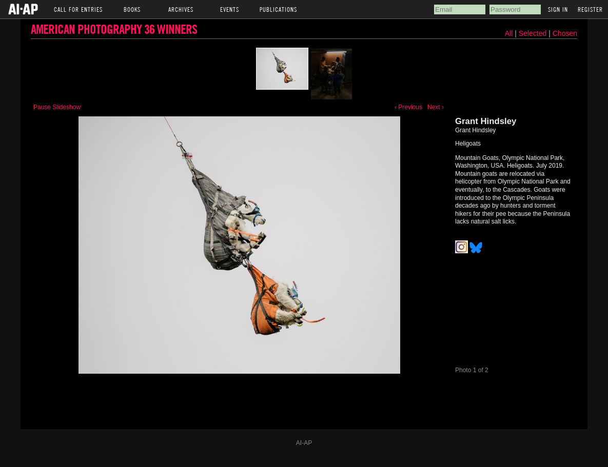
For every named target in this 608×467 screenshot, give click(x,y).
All (509, 33)
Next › (435, 107)
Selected (533, 33)
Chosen (565, 33)
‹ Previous (408, 107)
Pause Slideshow (57, 107)
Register (590, 9)
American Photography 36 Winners (114, 29)
